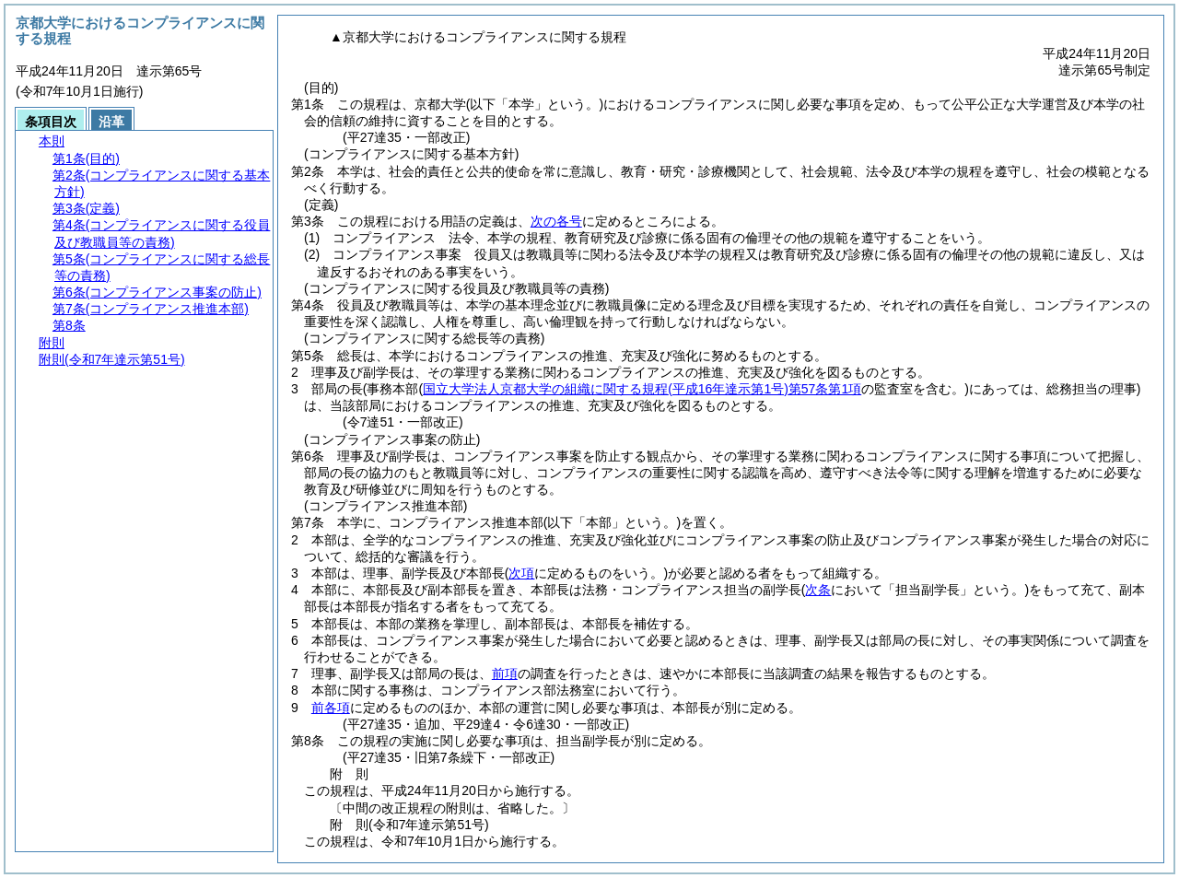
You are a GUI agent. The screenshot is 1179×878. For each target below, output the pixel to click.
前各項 (330, 707)
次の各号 (556, 221)
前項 (505, 673)
